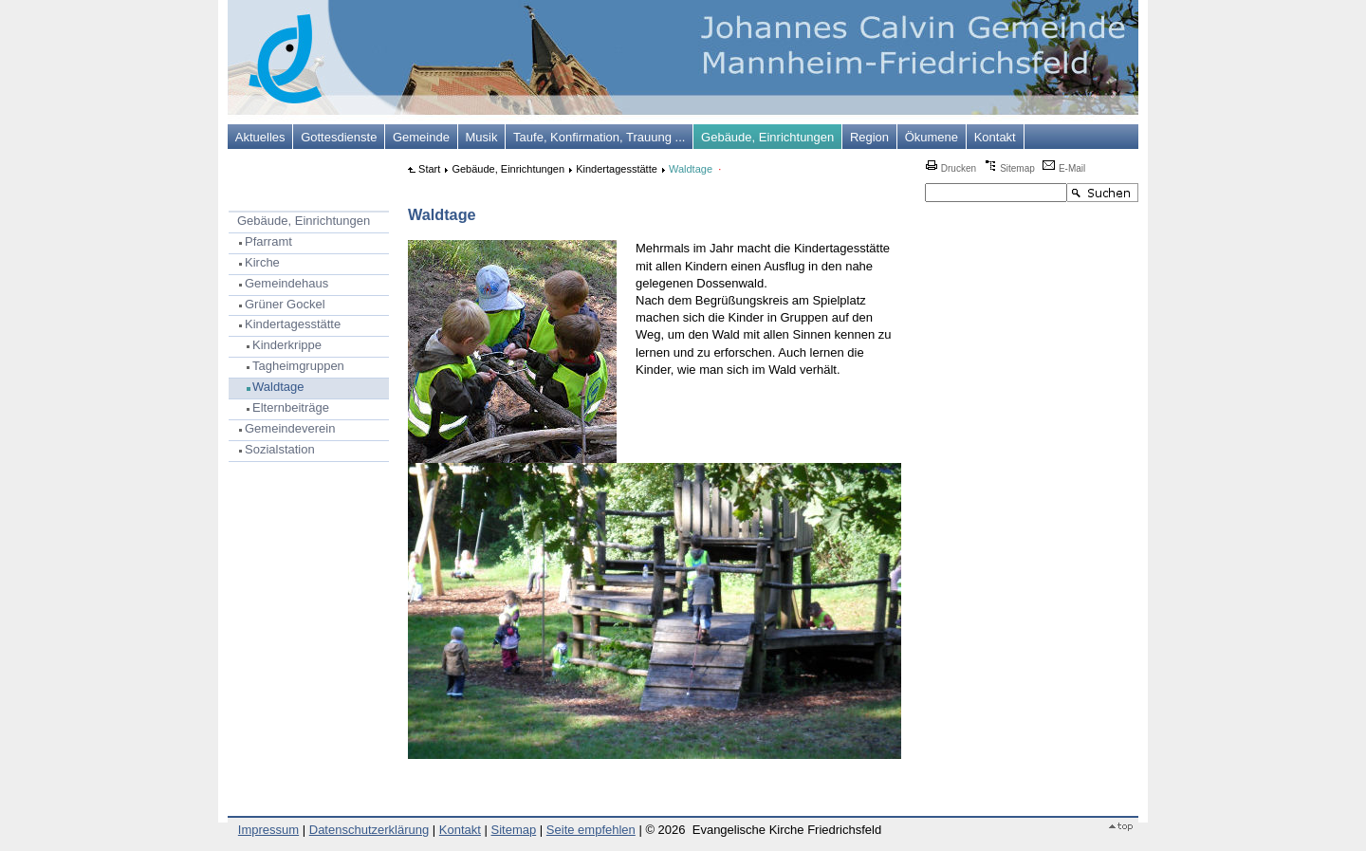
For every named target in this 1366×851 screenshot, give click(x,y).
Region (869, 137)
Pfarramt (268, 241)
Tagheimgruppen (298, 366)
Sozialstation (280, 449)
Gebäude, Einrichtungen (767, 137)
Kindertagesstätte (293, 324)
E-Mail (1064, 168)
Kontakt (995, 137)
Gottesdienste (339, 137)
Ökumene (931, 137)
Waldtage (278, 386)
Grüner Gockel (285, 304)
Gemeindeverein (290, 428)
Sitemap (1009, 168)
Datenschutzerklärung (369, 830)
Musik (482, 137)
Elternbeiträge (290, 407)
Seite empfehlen (591, 830)
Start (429, 169)
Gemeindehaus (286, 283)
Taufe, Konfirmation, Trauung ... (599, 137)
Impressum (268, 830)
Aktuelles (260, 137)
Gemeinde (421, 137)
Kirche (262, 262)
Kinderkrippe (287, 345)
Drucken (950, 168)
